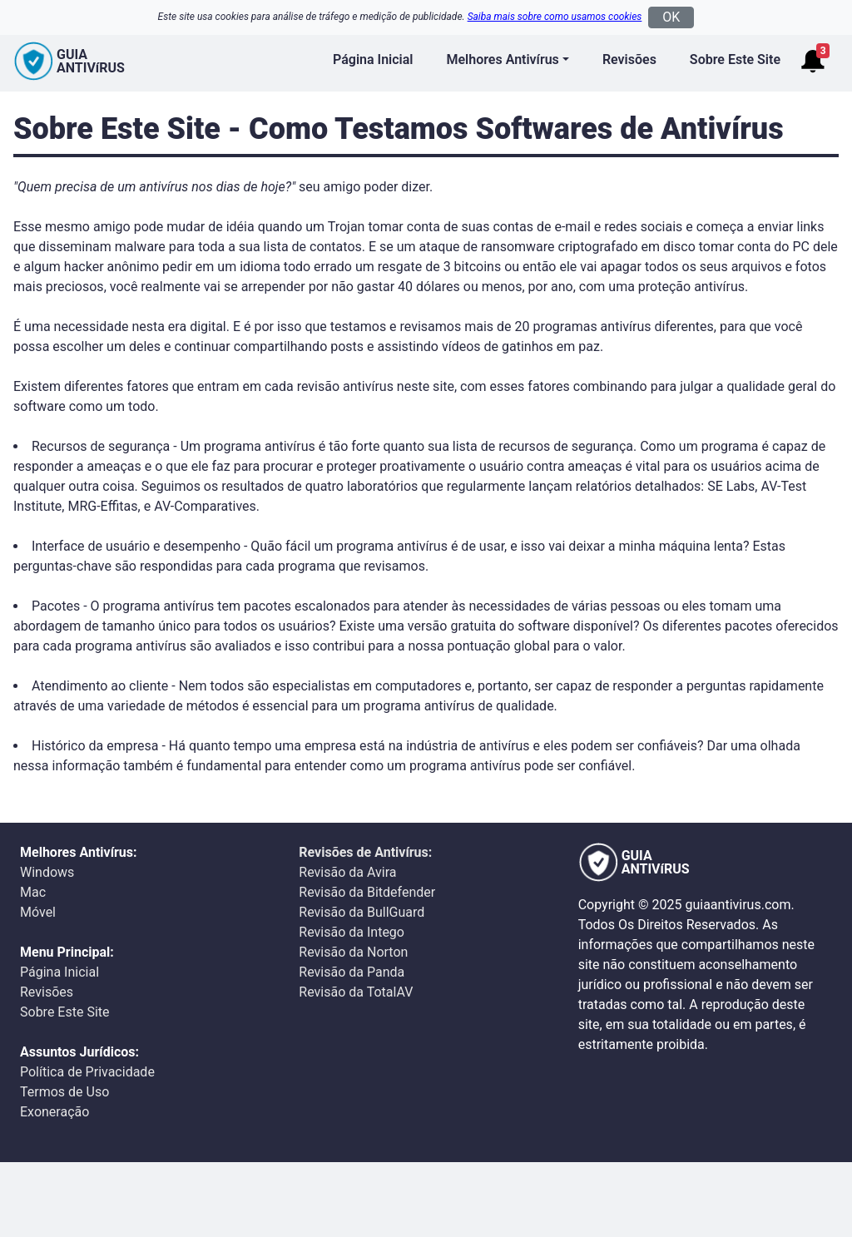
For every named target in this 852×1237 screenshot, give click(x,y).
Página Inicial (373, 59)
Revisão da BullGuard (361, 912)
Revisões (629, 59)
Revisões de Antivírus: (365, 852)
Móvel (38, 912)
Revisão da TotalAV (356, 992)
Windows (47, 872)
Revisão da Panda (351, 972)
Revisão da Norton (353, 952)
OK (671, 17)
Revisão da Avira (347, 872)
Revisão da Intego (351, 932)
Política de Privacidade (87, 1072)
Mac (33, 892)
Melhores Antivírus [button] (502, 59)
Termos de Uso (64, 1092)
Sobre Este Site (735, 59)
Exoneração (54, 1112)
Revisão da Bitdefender (367, 892)
